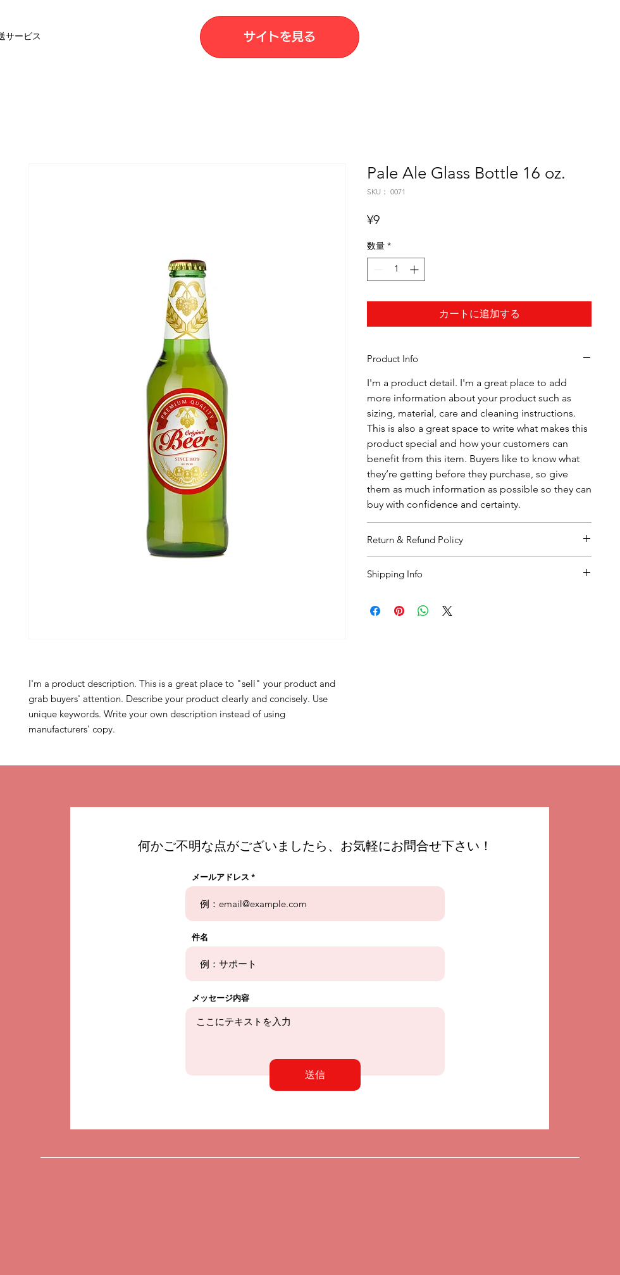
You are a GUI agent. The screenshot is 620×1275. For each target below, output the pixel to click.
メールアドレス (220, 877)
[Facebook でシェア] (375, 611)
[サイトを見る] (279, 37)
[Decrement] (377, 269)
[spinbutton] (396, 269)
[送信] (315, 1075)
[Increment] (415, 269)
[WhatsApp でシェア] (423, 611)
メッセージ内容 (220, 998)
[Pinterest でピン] (399, 611)
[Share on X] (447, 611)
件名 (200, 937)
